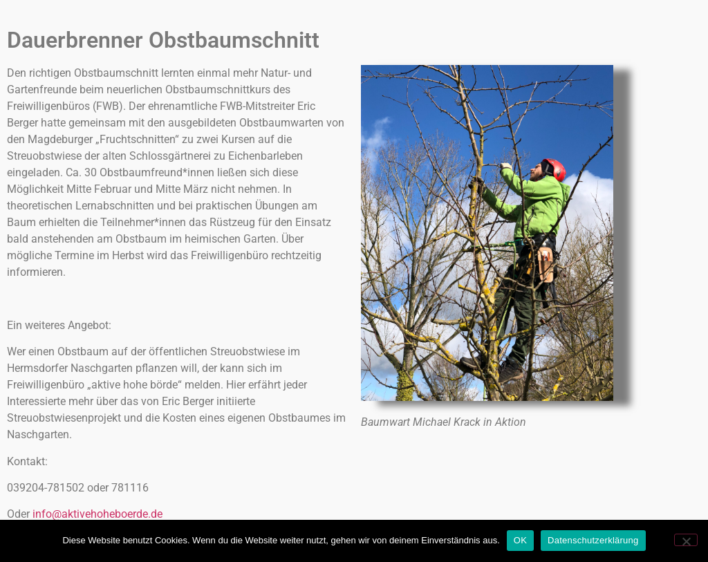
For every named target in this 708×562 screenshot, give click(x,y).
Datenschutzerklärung (593, 540)
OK (520, 540)
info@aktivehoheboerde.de (97, 514)
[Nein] (686, 540)
